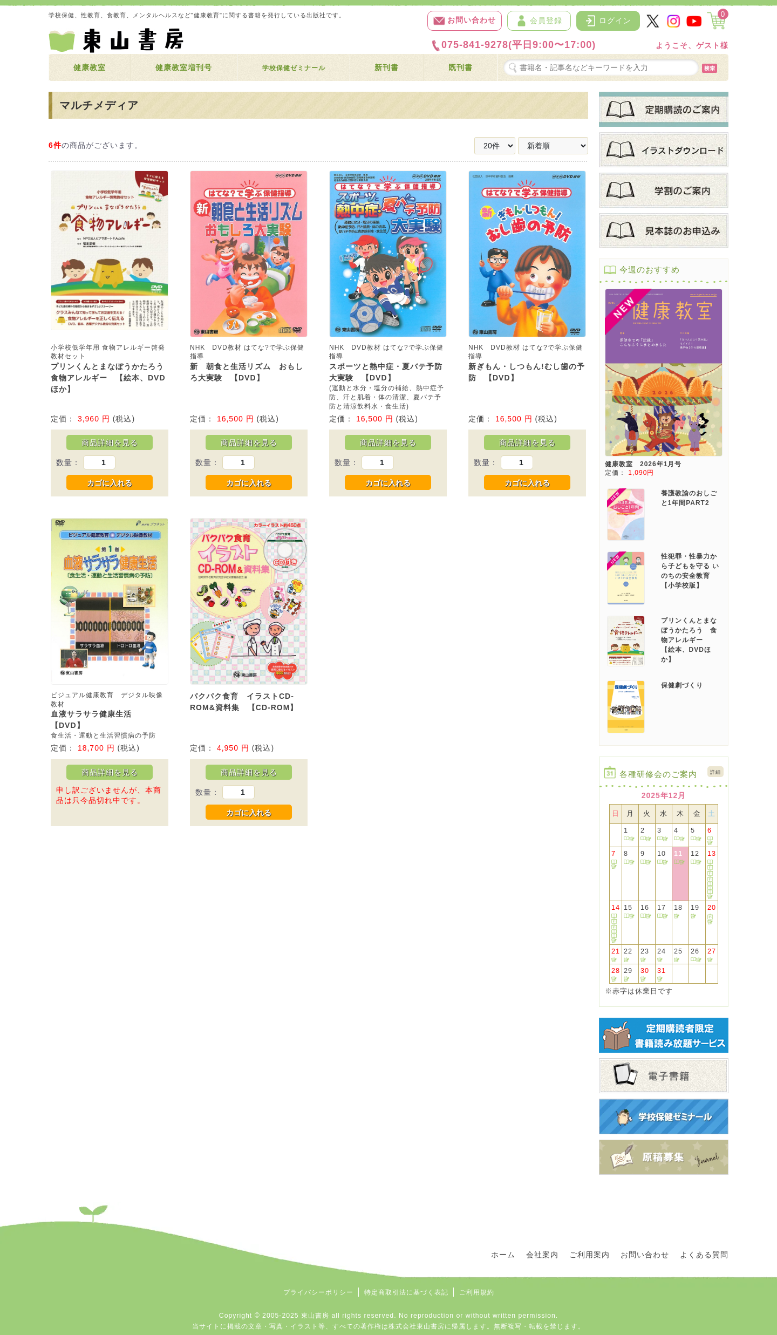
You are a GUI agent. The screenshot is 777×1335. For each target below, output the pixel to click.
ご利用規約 (476, 1292)
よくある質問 (704, 1254)
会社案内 (542, 1254)
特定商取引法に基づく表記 (406, 1292)
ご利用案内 (589, 1254)
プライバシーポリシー (318, 1292)
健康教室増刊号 (183, 67)
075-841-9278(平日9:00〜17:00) (513, 45)
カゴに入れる (109, 483)
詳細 (715, 772)
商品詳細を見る (109, 442)
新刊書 (386, 67)
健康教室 (89, 67)
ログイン (608, 20)
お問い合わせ (464, 20)
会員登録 (539, 20)
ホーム (503, 1254)
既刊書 (460, 67)
